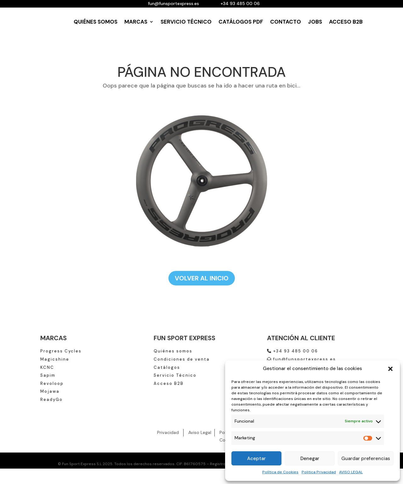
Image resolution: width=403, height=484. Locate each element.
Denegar (309, 458)
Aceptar (256, 458)
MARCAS (135, 21)
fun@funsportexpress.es (301, 359)
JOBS (315, 21)
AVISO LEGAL (351, 472)
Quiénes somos (173, 351)
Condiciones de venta (182, 359)
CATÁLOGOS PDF (241, 21)
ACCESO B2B (346, 21)
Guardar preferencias (365, 458)
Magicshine (54, 359)
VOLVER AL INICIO (202, 278)
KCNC (47, 367)
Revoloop (52, 383)
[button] (390, 369)
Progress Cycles (61, 351)
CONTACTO (285, 21)
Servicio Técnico (175, 375)
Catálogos (167, 367)
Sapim (47, 375)
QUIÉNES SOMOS (95, 21)
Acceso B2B (169, 383)
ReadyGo (51, 399)
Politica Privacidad (319, 472)
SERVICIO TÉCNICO (186, 21)
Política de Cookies (280, 472)
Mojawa (50, 391)
